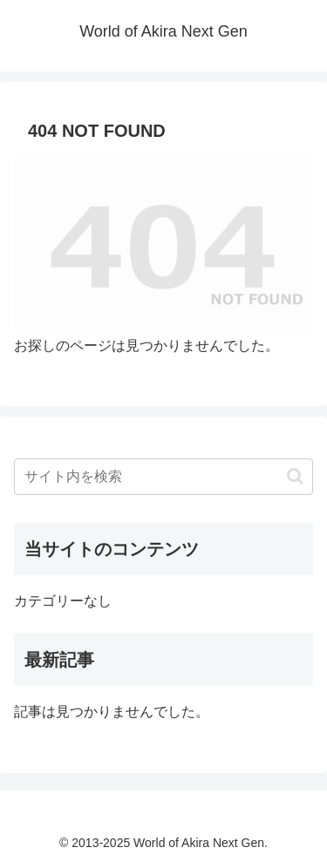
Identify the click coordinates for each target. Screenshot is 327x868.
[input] (163, 476)
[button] (295, 476)
